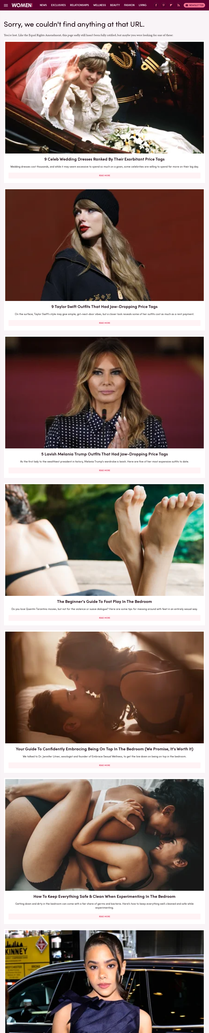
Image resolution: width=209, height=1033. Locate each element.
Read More (36, 122)
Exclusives (58, 5)
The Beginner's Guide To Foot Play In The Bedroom (36, 177)
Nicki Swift (146, 1005)
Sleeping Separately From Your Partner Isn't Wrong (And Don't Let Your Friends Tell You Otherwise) (173, 370)
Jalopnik (44, 1005)
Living (143, 5)
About (86, 984)
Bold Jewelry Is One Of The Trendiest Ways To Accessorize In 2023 (173, 274)
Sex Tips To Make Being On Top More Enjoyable (36, 642)
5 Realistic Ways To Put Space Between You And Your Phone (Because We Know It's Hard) (36, 731)
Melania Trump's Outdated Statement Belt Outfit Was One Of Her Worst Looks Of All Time (172, 734)
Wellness (99, 5)
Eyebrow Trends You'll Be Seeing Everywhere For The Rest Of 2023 (172, 465)
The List (160, 1005)
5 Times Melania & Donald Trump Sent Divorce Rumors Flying (172, 921)
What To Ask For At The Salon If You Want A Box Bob (36, 364)
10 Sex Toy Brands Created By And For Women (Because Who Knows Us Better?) (36, 465)
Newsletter (194, 5)
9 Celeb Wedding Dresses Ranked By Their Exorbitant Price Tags (36, 88)
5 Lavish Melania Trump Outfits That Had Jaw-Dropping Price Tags (172, 88)
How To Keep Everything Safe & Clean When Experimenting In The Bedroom (172, 180)
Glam (81, 1005)
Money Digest (128, 1005)
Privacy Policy (117, 984)
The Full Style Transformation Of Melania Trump (36, 826)
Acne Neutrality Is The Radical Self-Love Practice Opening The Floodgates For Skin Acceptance (104, 277)
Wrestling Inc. (177, 1005)
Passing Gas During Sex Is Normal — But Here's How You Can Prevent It (173, 829)
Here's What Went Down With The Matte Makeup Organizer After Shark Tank (36, 557)
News (43, 5)
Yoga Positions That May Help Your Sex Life (173, 642)
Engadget (30, 1005)
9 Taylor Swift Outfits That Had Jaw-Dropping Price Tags (104, 85)
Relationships (79, 5)
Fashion (129, 5)
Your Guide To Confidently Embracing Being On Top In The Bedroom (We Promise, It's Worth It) (104, 183)
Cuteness (69, 1005)
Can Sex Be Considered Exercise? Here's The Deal (104, 728)
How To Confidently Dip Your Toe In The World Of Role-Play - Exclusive (173, 557)
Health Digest (108, 1005)
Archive (99, 984)
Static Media (85, 990)
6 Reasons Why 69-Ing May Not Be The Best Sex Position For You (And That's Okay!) (104, 557)
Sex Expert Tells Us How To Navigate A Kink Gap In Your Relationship (104, 829)
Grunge (92, 1005)
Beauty (115, 5)
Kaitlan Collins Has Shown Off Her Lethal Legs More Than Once (104, 465)
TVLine (56, 1005)
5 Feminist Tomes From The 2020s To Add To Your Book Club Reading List (104, 367)
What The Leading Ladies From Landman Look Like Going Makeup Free (104, 921)
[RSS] (178, 5)
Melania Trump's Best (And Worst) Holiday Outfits (36, 918)
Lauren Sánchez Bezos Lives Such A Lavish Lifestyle (104, 642)
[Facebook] (156, 5)
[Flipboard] (171, 5)
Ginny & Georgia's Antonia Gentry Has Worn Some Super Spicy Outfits (36, 274)
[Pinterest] (163, 5)
